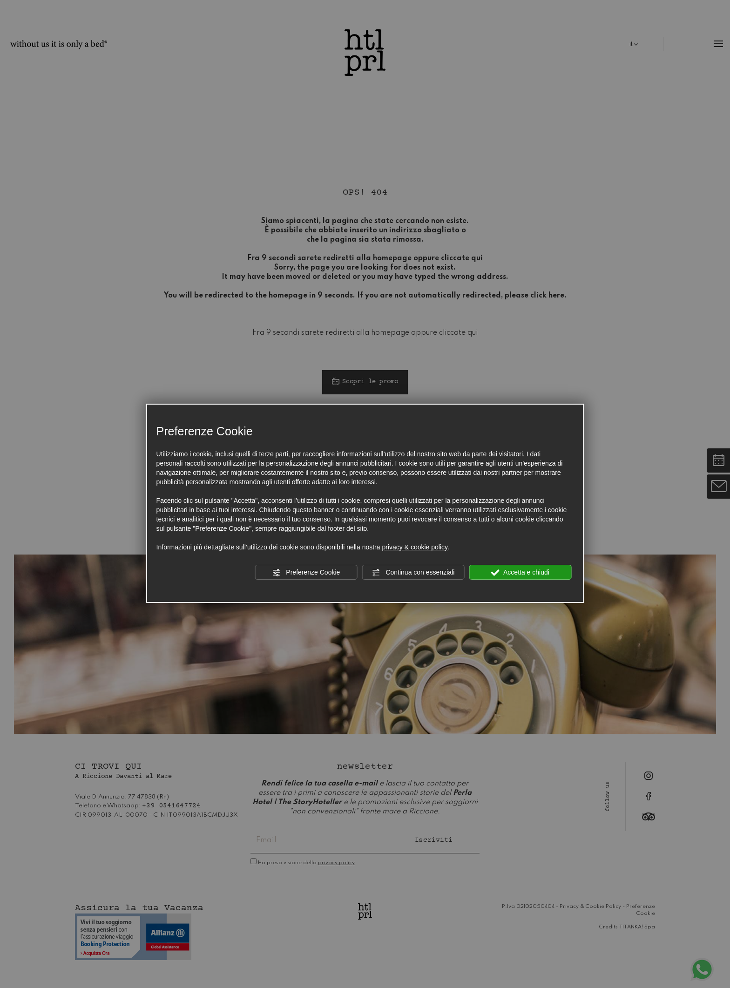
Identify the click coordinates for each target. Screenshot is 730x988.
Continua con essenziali (413, 572)
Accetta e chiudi (520, 572)
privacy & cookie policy (415, 547)
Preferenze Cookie (306, 572)
